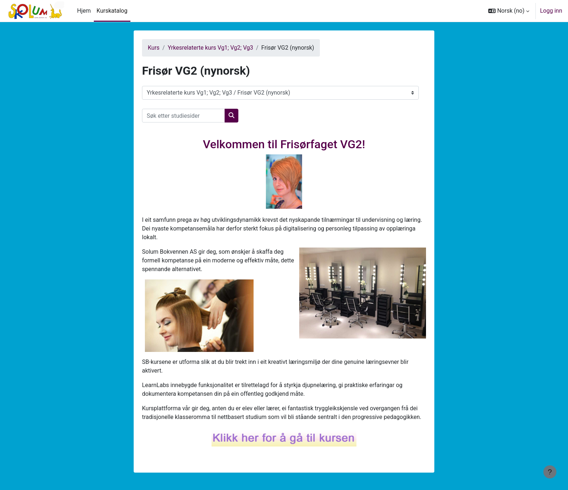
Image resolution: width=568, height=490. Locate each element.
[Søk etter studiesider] (183, 115)
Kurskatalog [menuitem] (112, 10)
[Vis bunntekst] (549, 471)
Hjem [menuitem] (84, 10)
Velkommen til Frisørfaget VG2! (284, 144)
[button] (509, 11)
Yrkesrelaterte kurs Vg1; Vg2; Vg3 (210, 47)
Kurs (153, 47)
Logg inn (551, 10)
